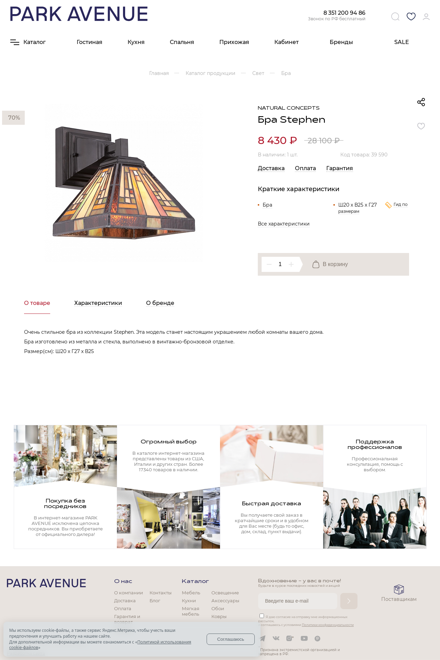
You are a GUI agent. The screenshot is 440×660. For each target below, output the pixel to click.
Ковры (219, 616)
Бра (267, 205)
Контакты (161, 592)
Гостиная (89, 42)
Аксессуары (225, 600)
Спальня (182, 42)
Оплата (305, 168)
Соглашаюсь (230, 639)
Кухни (189, 600)
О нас (123, 581)
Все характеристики (284, 224)
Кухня (136, 42)
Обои (217, 608)
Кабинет (286, 42)
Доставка (271, 168)
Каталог (195, 581)
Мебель (191, 592)
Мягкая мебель (190, 611)
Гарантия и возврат (127, 619)
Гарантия (339, 168)
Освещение (225, 592)
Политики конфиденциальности (328, 625)
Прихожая (234, 42)
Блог (155, 600)
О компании (128, 592)
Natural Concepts (289, 108)
